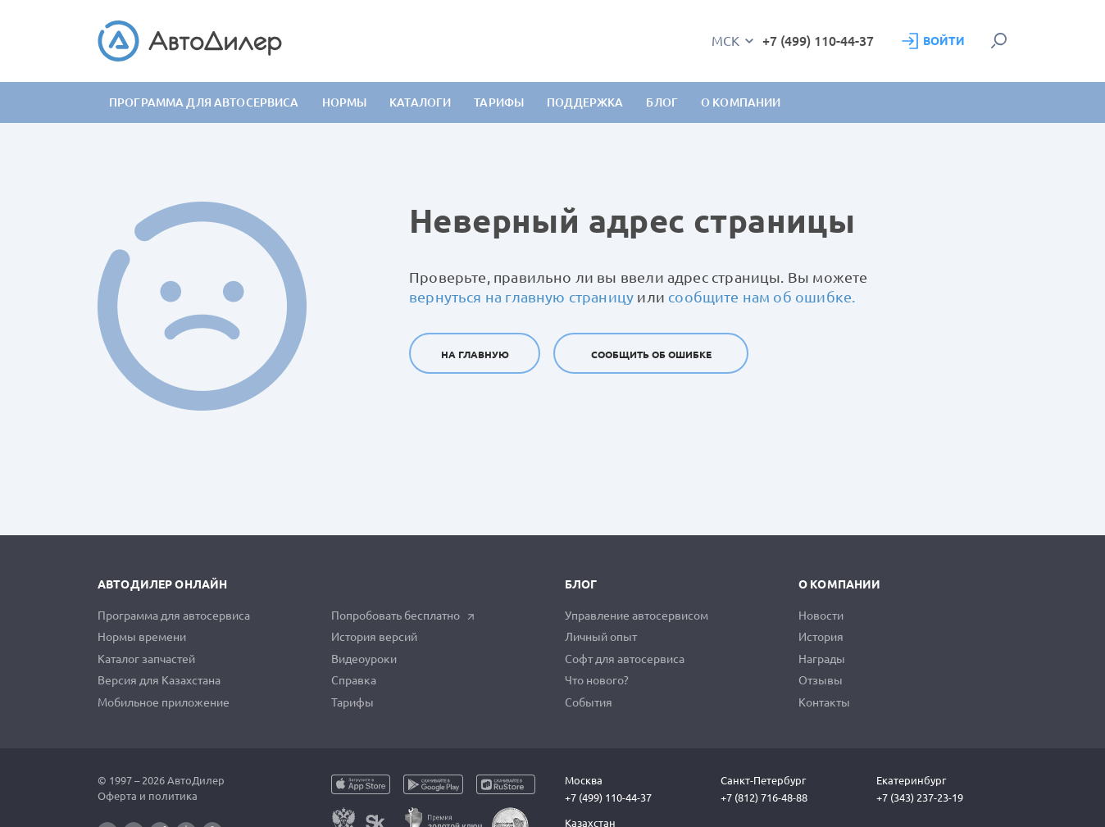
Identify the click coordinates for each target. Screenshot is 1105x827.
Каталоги (420, 102)
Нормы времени (142, 636)
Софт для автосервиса (624, 659)
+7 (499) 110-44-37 (818, 41)
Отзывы (820, 680)
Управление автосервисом (636, 615)
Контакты (824, 702)
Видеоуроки (364, 659)
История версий (374, 636)
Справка (353, 680)
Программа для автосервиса (204, 102)
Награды (821, 659)
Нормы (344, 102)
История (821, 636)
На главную (475, 354)
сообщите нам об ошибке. (761, 297)
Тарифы (352, 702)
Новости (821, 615)
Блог (662, 102)
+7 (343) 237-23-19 (919, 797)
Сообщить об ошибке (651, 354)
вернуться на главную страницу (521, 297)
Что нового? (597, 680)
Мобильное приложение (164, 702)
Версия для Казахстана (159, 680)
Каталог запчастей (146, 659)
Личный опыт (601, 636)
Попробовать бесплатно (403, 615)
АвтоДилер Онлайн (162, 584)
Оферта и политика (148, 796)
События (588, 702)
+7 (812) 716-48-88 (764, 797)
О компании (839, 584)
